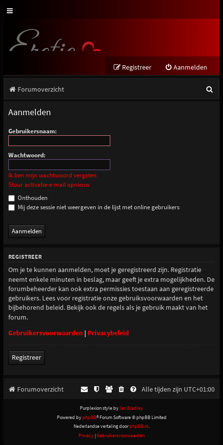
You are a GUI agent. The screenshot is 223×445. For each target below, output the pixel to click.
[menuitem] (186, 67)
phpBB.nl (139, 426)
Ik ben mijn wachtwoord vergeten (52, 175)
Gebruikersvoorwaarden (45, 332)
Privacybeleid (108, 332)
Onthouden (28, 198)
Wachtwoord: (27, 155)
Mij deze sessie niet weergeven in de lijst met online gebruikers (93, 207)
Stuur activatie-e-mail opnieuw (49, 185)
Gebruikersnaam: (32, 131)
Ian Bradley (131, 408)
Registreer (26, 357)
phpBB (89, 417)
